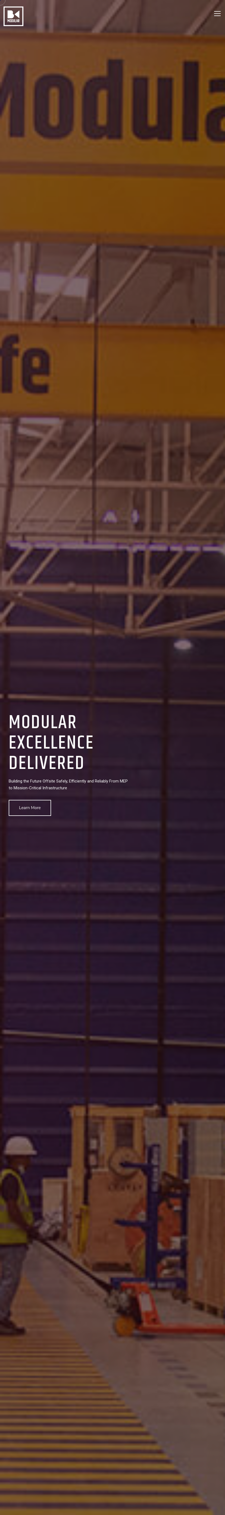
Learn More (30, 808)
